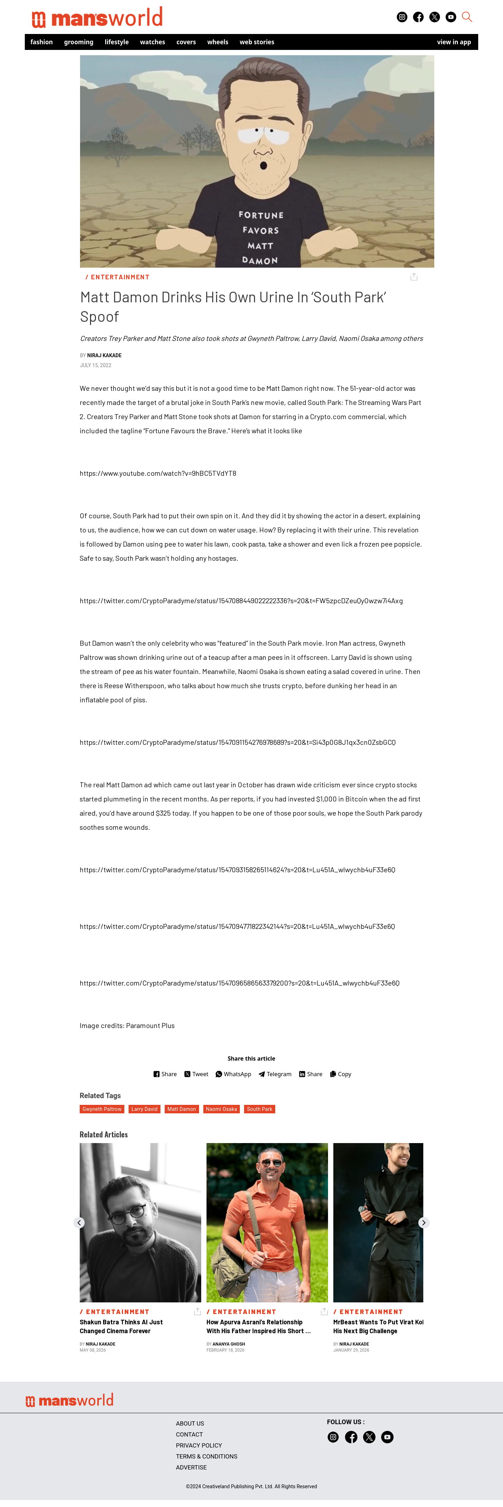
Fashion (41, 42)
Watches (152, 42)
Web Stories (257, 42)
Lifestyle (117, 42)
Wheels (217, 42)
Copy (340, 1074)
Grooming (79, 42)
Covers (186, 42)
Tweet (196, 1074)
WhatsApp (233, 1074)
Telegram (275, 1074)
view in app (454, 42)
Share (165, 1074)
